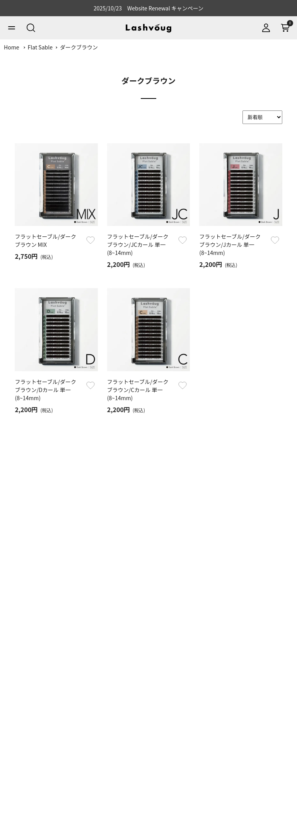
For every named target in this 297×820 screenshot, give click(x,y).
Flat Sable (40, 47)
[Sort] (262, 117)
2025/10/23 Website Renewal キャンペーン (148, 8)
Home (11, 47)
